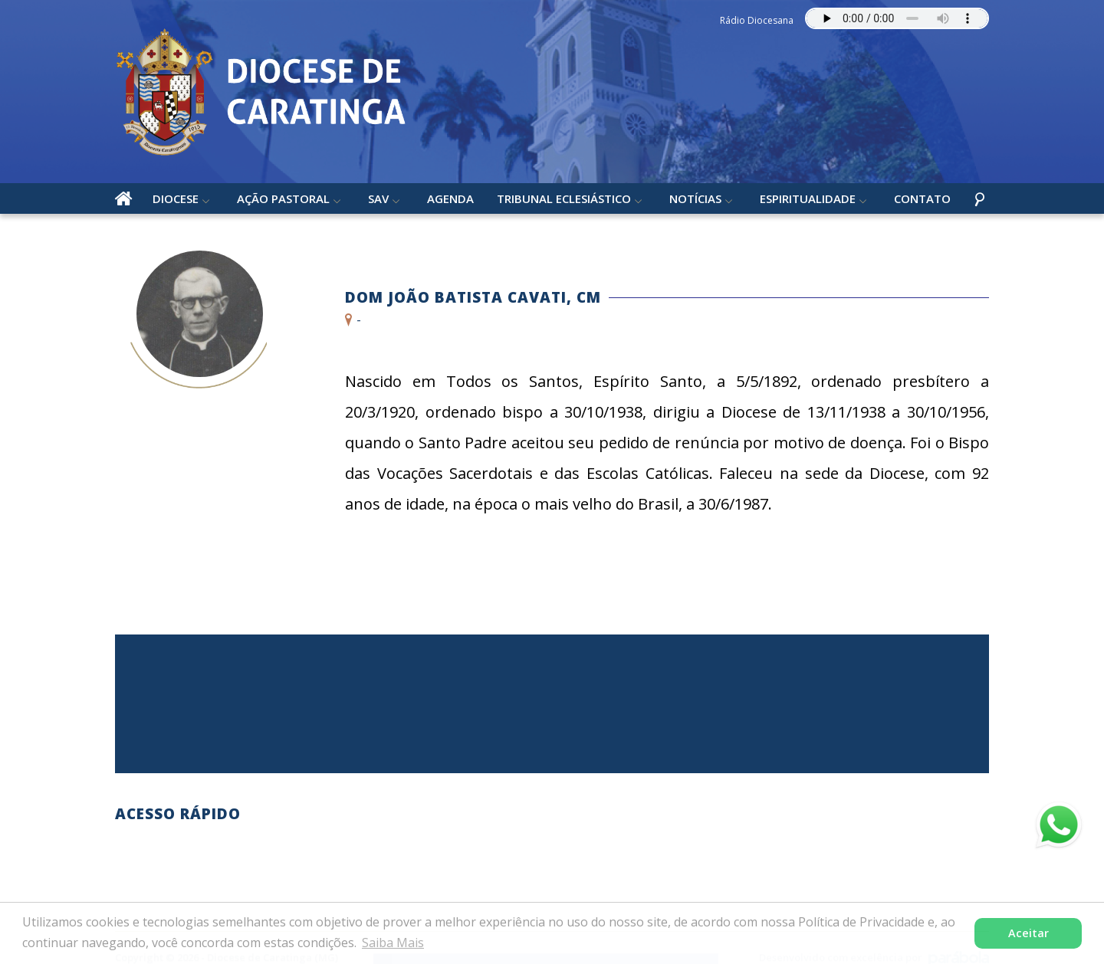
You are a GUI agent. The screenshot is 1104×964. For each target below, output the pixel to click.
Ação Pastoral (283, 198)
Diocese (176, 198)
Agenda (450, 198)
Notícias (695, 198)
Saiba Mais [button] (393, 942)
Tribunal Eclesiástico (564, 198)
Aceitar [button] (1028, 933)
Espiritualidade (808, 198)
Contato (922, 198)
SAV (378, 198)
